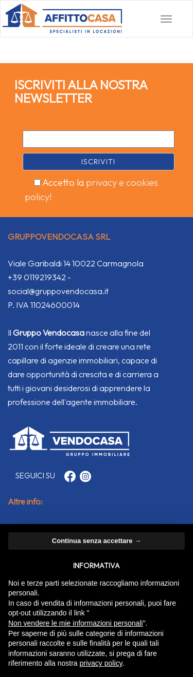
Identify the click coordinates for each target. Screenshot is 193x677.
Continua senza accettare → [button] (96, 541)
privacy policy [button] (101, 663)
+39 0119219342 (37, 277)
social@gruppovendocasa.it (58, 291)
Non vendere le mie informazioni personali (75, 623)
